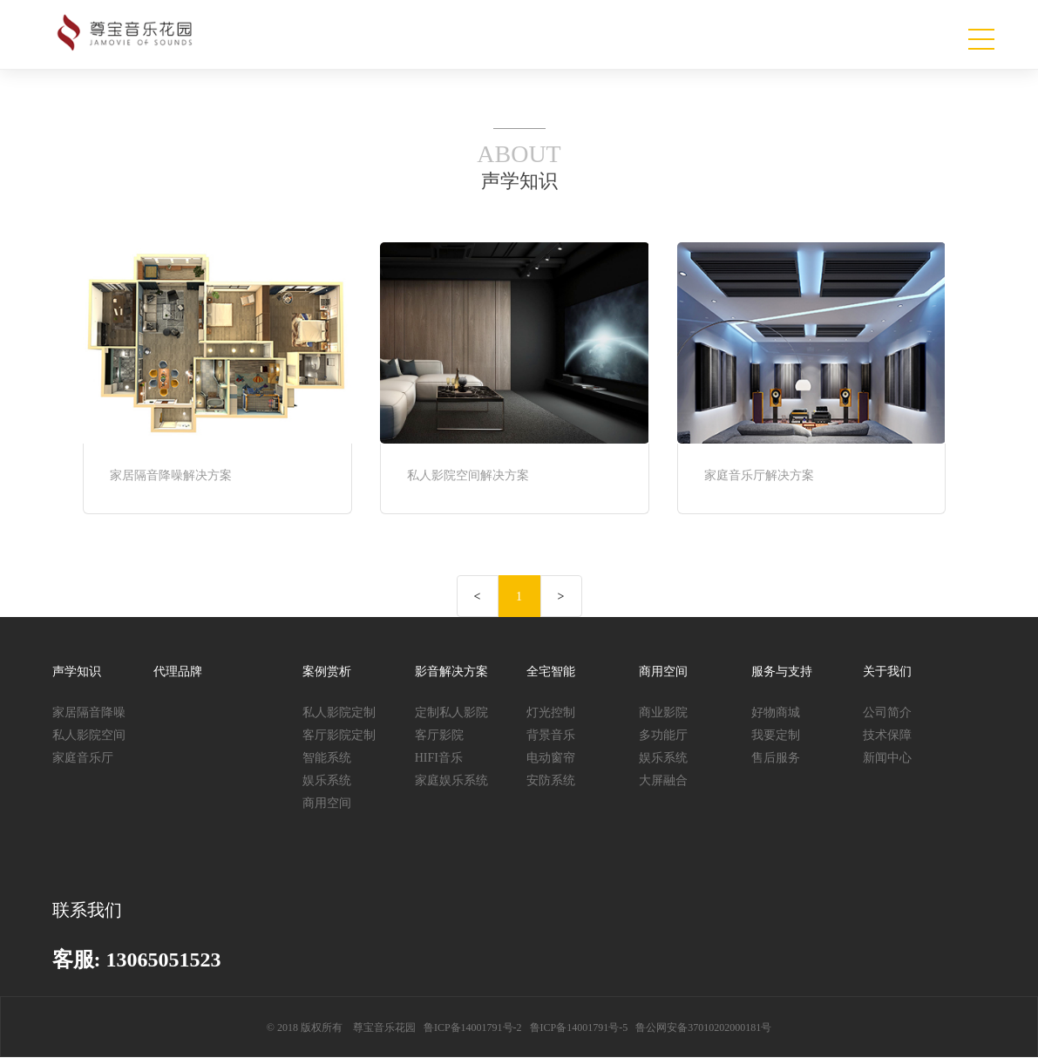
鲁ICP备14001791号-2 (473, 1027)
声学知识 (76, 671)
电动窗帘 (550, 757)
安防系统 (550, 780)
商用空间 (326, 803)
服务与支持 (781, 671)
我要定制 (775, 735)
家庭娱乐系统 (451, 780)
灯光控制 (550, 712)
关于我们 (887, 671)
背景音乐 (550, 735)
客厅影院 (439, 735)
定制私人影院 (451, 712)
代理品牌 (177, 671)
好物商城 (775, 712)
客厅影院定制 (339, 735)
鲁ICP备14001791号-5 (579, 1027)
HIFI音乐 (439, 757)
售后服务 (775, 757)
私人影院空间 (89, 735)
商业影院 (663, 712)
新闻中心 (887, 757)
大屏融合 (663, 780)
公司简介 (887, 712)
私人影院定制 (339, 712)
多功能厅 (663, 735)
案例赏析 (326, 671)
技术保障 (887, 735)
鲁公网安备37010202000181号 (703, 1027)
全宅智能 (550, 671)
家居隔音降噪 (89, 712)
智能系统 (326, 757)
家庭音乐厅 (82, 757)
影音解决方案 (451, 671)
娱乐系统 (326, 780)
